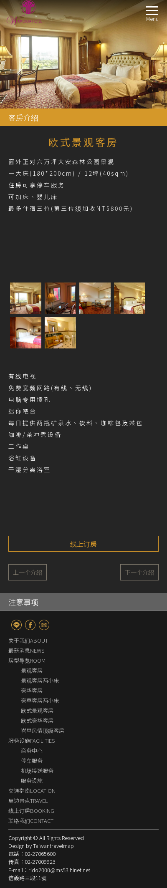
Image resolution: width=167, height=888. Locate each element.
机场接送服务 (37, 770)
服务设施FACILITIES (31, 740)
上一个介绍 (27, 572)
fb (30, 625)
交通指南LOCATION (32, 791)
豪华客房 (32, 690)
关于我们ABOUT (28, 640)
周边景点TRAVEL (28, 801)
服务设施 (32, 781)
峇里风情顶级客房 (42, 730)
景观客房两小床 (40, 680)
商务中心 (32, 750)
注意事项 (23, 601)
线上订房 (83, 544)
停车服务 (32, 760)
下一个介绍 (139, 572)
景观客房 (32, 670)
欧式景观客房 (37, 710)
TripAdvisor (44, 625)
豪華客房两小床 (40, 700)
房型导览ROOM (27, 660)
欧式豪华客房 (37, 720)
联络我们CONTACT (30, 821)
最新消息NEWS (26, 650)
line (16, 625)
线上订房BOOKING (31, 811)
